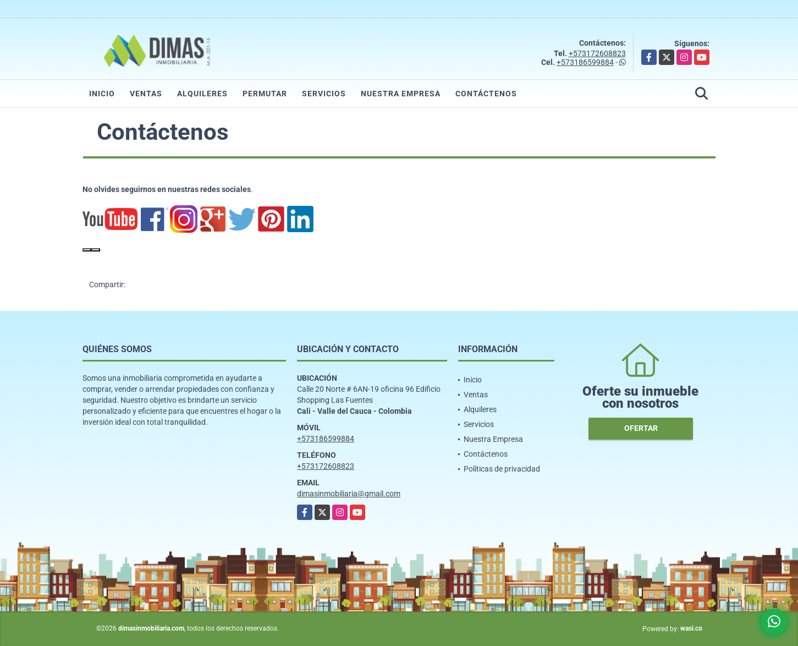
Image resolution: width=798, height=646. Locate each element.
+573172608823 (597, 53)
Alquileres (202, 93)
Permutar (265, 93)
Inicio (102, 93)
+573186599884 (585, 62)
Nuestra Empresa (401, 93)
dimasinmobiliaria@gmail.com (348, 493)
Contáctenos (486, 93)
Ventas (146, 93)
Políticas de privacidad (502, 468)
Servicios (324, 93)
